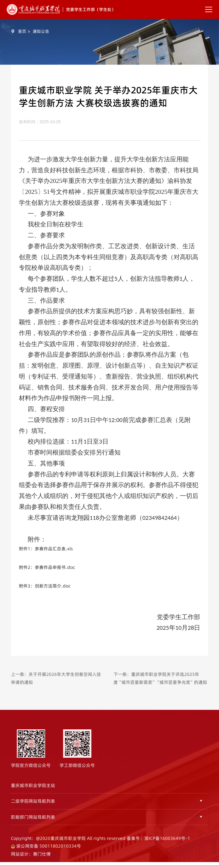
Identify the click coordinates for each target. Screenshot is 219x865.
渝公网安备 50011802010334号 (48, 851)
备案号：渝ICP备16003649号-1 (158, 843)
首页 (22, 31)
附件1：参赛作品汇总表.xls (46, 549)
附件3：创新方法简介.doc (44, 586)
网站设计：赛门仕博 (31, 859)
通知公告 (41, 31)
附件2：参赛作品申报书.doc (47, 567)
